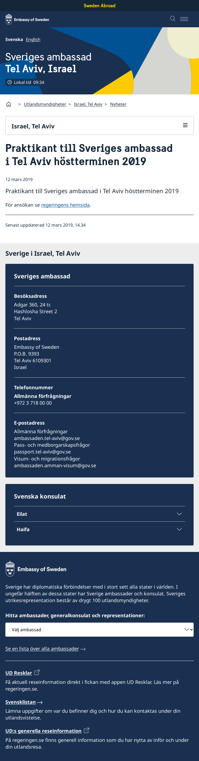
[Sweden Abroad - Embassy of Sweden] (32, 19)
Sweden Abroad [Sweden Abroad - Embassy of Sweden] (100, 5)
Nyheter (118, 104)
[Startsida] (10, 104)
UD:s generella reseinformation (43, 731)
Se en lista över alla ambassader (42, 648)
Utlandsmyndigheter (45, 104)
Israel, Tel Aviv (88, 104)
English (33, 39)
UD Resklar (18, 673)
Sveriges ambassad (48, 62)
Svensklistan (20, 702)
